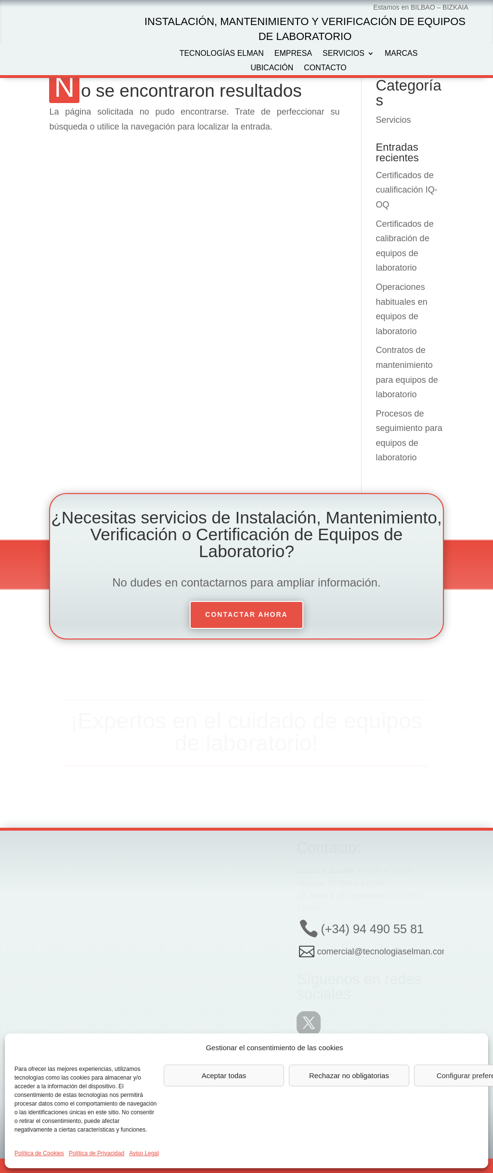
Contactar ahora (246, 614)
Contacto (325, 68)
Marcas (401, 53)
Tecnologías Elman (222, 53)
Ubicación (271, 68)
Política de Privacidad (96, 1153)
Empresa (293, 53)
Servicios (343, 53)
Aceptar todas (224, 1075)
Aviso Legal (144, 1153)
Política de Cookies (39, 1153)
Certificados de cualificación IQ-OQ (407, 189)
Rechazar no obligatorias (349, 1075)
